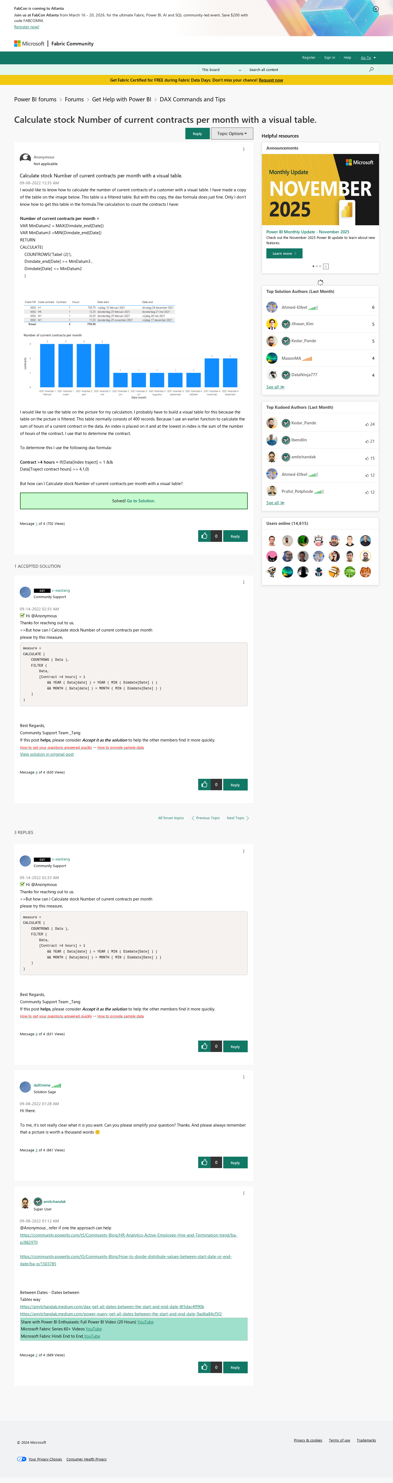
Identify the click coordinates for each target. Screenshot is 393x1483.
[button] (197, 133)
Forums (106, 43)
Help (347, 57)
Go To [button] (366, 57)
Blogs (203, 43)
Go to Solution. (141, 500)
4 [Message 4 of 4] (37, 774)
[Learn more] (284, 253)
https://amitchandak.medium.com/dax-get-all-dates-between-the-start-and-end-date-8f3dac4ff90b (112, 1312)
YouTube (145, 1327)
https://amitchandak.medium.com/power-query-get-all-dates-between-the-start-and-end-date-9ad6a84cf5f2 (121, 1319)
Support (248, 43)
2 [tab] (317, 266)
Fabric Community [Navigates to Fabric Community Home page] (72, 43)
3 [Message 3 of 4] (37, 1155)
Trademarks (366, 1445)
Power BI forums (35, 99)
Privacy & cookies (308, 1445)
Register (309, 57)
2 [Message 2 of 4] (37, 1360)
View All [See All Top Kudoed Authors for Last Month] (275, 503)
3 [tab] (320, 266)
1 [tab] (313, 266)
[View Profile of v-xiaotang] (61, 590)
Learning (225, 43)
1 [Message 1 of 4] (37, 523)
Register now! (26, 27)
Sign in (329, 57)
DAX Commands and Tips (192, 99)
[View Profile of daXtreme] (42, 1090)
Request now (271, 80)
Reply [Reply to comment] (235, 787)
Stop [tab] (326, 266)
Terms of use (339, 1445)
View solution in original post (47, 757)
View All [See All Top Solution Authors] (275, 387)
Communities (178, 43)
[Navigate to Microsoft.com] (29, 43)
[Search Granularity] (222, 69)
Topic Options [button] (230, 133)
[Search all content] (312, 69)
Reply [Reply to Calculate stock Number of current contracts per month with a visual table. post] (235, 536)
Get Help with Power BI (121, 99)
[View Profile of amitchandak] (54, 1207)
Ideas (153, 43)
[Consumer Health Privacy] (87, 1465)
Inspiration (130, 43)
